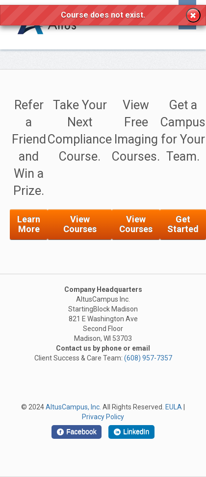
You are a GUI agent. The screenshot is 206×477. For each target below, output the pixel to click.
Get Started (183, 224)
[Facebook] (77, 432)
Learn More (28, 224)
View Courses (80, 224)
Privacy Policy (103, 417)
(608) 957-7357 (148, 358)
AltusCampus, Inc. (73, 407)
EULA (173, 407)
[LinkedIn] (131, 432)
